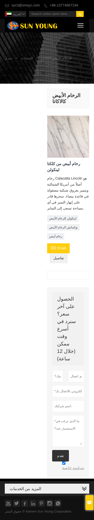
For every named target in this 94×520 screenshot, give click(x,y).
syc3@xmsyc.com (26, 5)
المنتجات (27, 58)
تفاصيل (58, 258)
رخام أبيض (55, 236)
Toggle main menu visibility (80, 24)
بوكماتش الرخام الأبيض (63, 227)
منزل (8, 58)
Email (58, 248)
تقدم (60, 456)
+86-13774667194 (64, 5)
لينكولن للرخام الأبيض (63, 218)
